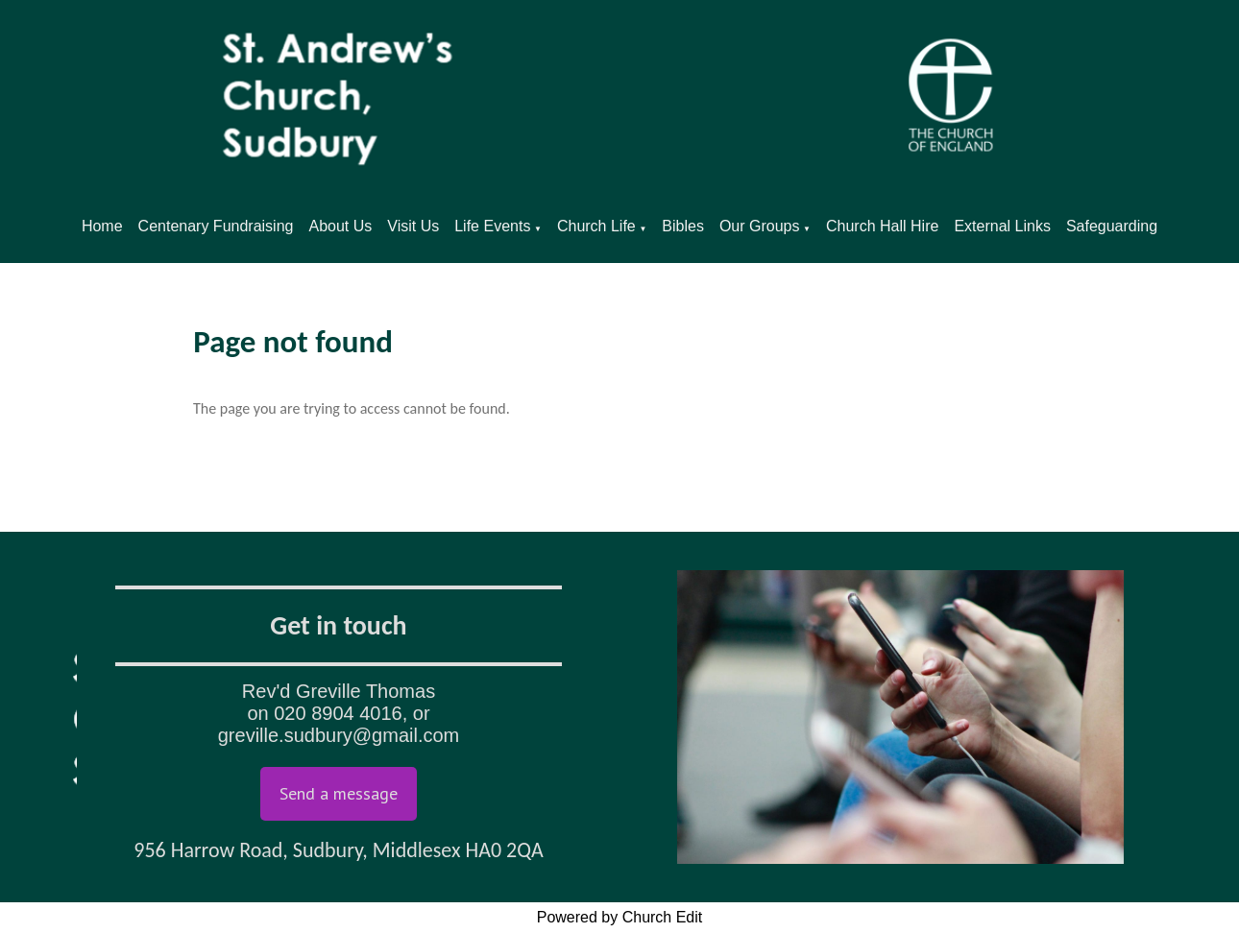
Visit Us (413, 226)
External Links (1002, 226)
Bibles (683, 226)
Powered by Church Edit (620, 917)
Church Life (596, 226)
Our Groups (759, 226)
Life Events (492, 226)
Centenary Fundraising (216, 226)
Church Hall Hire (882, 226)
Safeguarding (1111, 226)
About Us (340, 226)
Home (102, 226)
